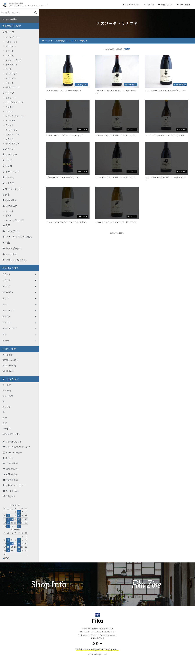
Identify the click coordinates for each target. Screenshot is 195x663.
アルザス (9, 55)
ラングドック (11, 74)
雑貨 (8, 242)
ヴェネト (9, 107)
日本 (7, 194)
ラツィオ (9, 125)
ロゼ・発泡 (8, 396)
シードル (9, 211)
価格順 (119, 49)
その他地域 (11, 200)
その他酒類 (11, 206)
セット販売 (11, 254)
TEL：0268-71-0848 (88, 632)
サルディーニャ (12, 134)
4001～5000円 (9, 365)
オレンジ (7, 407)
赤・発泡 (7, 390)
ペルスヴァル (12, 231)
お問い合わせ (12, 474)
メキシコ (9, 183)
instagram (10, 496)
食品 (8, 225)
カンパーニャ (11, 130)
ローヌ (8, 69)
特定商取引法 (12, 480)
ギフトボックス (14, 248)
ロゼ (5, 423)
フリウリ (9, 111)
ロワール (9, 51)
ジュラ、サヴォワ (13, 60)
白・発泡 (7, 385)
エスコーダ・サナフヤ (78, 41)
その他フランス (12, 87)
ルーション (10, 78)
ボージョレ (10, 46)
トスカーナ (10, 120)
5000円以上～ (9, 371)
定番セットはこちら (16, 260)
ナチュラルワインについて (18, 447)
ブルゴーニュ (11, 42)
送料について (166, 4)
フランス (9, 32)
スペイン (9, 149)
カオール (9, 83)
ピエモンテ (10, 98)
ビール (8, 215)
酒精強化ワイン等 (11, 434)
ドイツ (8, 160)
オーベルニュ (11, 64)
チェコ (8, 166)
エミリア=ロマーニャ (15, 116)
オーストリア (12, 171)
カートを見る (185, 4)
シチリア (9, 139)
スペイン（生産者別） (56, 41)
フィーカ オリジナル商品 (19, 237)
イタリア (9, 92)
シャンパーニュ (12, 37)
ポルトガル (11, 154)
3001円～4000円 (10, 360)
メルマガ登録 (12, 463)
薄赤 (5, 418)
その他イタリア (12, 143)
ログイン (150, 4)
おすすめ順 (109, 49)
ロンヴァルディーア (14, 102)
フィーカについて (132, 4)
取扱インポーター (14, 452)
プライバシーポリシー (15, 485)
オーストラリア (13, 189)
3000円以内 (8, 355)
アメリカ (9, 177)
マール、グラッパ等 (14, 220)
